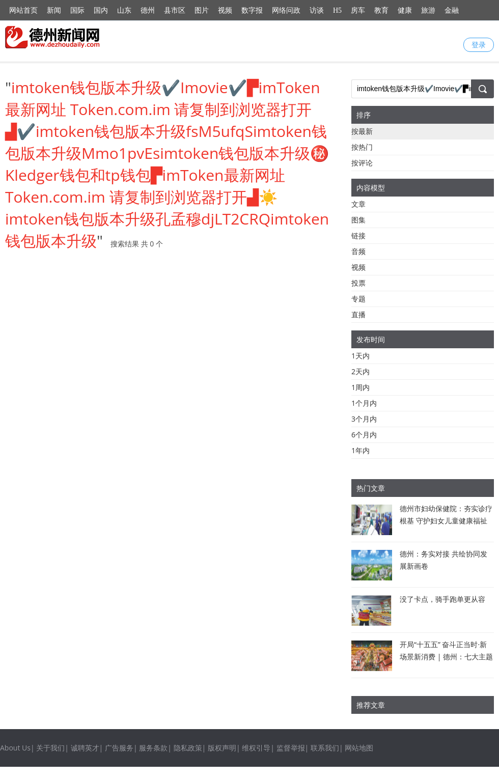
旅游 (428, 10)
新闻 (54, 10)
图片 (202, 10)
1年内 (360, 450)
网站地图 (359, 748)
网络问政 (286, 10)
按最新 (362, 131)
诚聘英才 (85, 748)
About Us (15, 748)
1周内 (360, 387)
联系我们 (325, 748)
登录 (479, 44)
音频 (358, 251)
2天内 (360, 371)
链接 (358, 235)
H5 (337, 10)
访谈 (317, 10)
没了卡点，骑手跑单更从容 (442, 599)
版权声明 (222, 748)
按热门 (362, 147)
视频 (225, 10)
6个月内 (364, 434)
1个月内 (364, 403)
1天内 (360, 355)
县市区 (174, 10)
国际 (77, 10)
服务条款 (153, 748)
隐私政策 (188, 748)
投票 (358, 283)
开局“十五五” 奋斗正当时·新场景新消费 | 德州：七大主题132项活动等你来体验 (446, 656)
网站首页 (23, 10)
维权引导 (256, 748)
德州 (148, 10)
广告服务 (119, 748)
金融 (452, 10)
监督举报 (290, 748)
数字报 (252, 10)
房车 (358, 10)
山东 (124, 10)
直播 (358, 314)
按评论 (362, 163)
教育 (381, 10)
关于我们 (50, 748)
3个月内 (364, 419)
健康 (405, 10)
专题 (358, 298)
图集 (358, 220)
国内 (101, 10)
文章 (358, 204)
